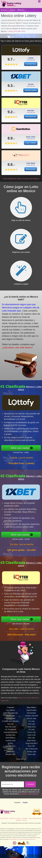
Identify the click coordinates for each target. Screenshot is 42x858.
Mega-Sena (31, 736)
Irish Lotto (31, 733)
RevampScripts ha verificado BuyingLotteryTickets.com (22, 839)
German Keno (10, 756)
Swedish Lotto (10, 764)
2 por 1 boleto (31, 152)
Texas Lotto (31, 764)
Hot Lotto (10, 733)
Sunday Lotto (31, 761)
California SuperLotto (10, 722)
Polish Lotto (10, 761)
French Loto (31, 742)
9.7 (10, 59)
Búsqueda (18, 820)
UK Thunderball (10, 739)
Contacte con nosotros (15, 818)
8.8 (23, 164)
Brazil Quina (31, 750)
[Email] (12, 784)
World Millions (10, 747)
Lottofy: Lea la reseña (21, 467)
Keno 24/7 (31, 756)
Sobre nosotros (4, 818)
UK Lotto (31, 739)
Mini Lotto (31, 747)
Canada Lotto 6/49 (31, 725)
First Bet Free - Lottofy (30, 450)
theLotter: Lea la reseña (21, 638)
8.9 (10, 148)
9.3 (10, 95)
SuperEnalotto (31, 720)
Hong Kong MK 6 (31, 753)
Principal (12, 10)
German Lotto (10, 745)
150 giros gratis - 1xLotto (30, 537)
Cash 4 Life (32, 745)
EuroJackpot (31, 722)
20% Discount (31, 126)
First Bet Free (31, 64)
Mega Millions (31, 717)
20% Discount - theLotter (30, 621)
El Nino (10, 753)
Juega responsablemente (35, 818)
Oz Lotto (31, 731)
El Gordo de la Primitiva (10, 731)
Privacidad (25, 818)
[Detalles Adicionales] (29, 794)
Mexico (4, 10)
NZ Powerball (10, 728)
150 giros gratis (30, 100)
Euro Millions (10, 720)
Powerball (10, 717)
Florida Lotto (10, 725)
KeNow (10, 758)
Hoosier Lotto (31, 728)
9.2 (10, 122)
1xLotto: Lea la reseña (21, 554)
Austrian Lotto (10, 750)
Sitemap (24, 820)
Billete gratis (36, 166)
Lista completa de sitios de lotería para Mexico (21, 179)
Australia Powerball (10, 742)
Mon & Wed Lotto (31, 758)
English (25, 802)
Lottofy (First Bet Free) (16, 31)
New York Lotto (10, 736)
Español (21, 10)
